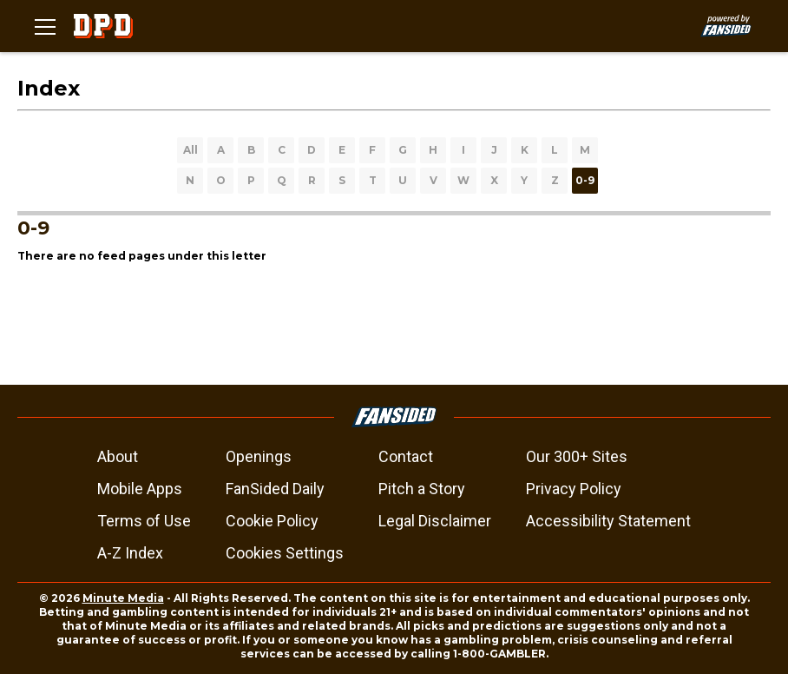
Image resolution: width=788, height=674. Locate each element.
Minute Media (123, 598)
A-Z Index (130, 553)
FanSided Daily (275, 488)
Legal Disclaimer (434, 521)
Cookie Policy (272, 521)
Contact (405, 456)
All (190, 149)
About (117, 456)
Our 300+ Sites (576, 456)
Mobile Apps (139, 488)
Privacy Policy (573, 488)
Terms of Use (144, 521)
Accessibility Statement (608, 521)
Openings (259, 456)
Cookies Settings (285, 553)
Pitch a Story (421, 488)
